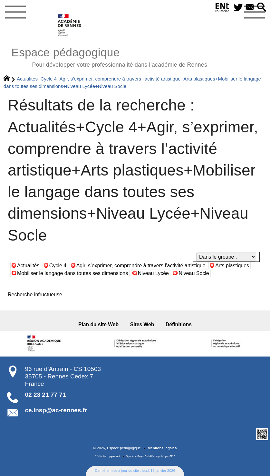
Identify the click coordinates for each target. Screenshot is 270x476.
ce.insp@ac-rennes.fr (56, 410)
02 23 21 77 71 (45, 394)
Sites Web (142, 324)
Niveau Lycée (153, 273)
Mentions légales (162, 448)
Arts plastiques (232, 265)
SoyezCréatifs (145, 456)
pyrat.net (115, 456)
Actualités (28, 265)
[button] (261, 7)
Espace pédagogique (109, 56)
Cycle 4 (57, 265)
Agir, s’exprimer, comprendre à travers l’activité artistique (141, 265)
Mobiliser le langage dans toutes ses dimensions (72, 273)
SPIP (172, 456)
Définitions (179, 324)
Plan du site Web (98, 324)
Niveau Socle (193, 273)
